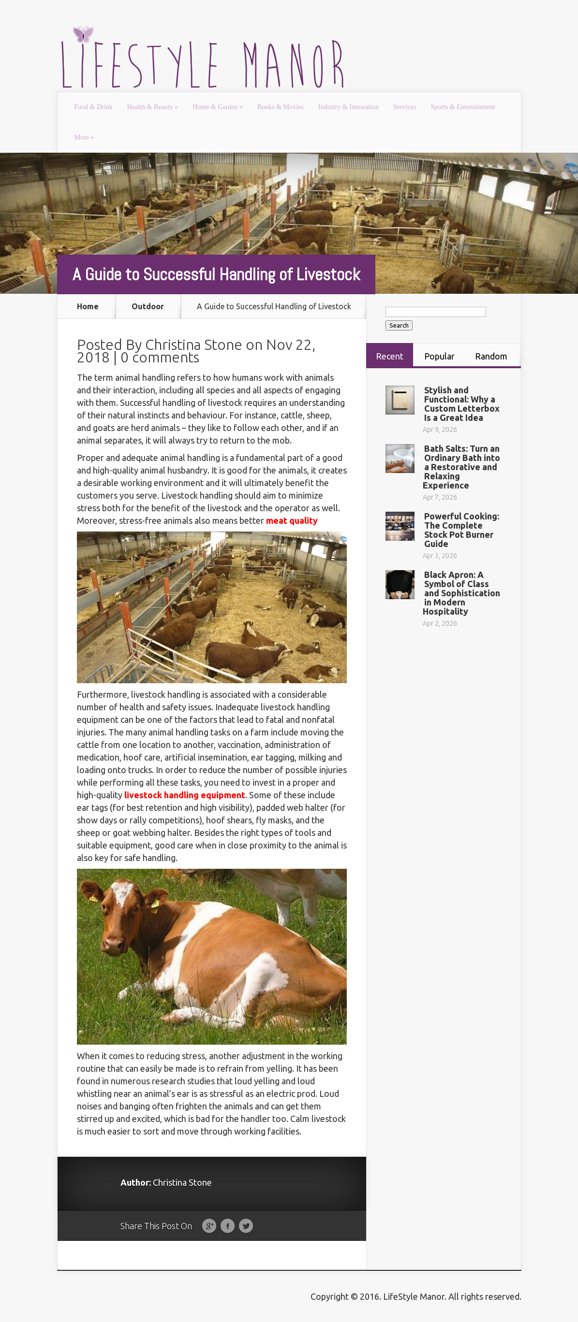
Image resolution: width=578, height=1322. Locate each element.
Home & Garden (218, 107)
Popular (439, 356)
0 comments (159, 357)
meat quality (292, 520)
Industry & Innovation (348, 107)
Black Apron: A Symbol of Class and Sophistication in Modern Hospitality (461, 593)
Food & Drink (93, 107)
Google (209, 1226)
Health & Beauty (152, 107)
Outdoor (148, 306)
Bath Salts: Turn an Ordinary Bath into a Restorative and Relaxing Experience (461, 467)
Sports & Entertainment (462, 107)
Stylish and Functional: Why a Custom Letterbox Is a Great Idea (462, 403)
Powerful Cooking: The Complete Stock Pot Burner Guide (461, 529)
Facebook (227, 1226)
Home (88, 306)
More (84, 137)
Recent (389, 356)
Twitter (245, 1226)
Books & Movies (280, 107)
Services (404, 107)
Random (491, 356)
